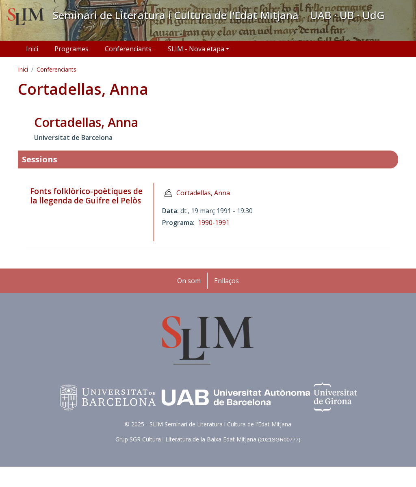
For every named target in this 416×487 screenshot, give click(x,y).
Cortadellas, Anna (203, 192)
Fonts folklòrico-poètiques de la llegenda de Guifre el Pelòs (86, 196)
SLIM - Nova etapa (196, 48)
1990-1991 (214, 222)
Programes (71, 48)
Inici (32, 48)
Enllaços (226, 280)
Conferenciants (128, 48)
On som (189, 280)
